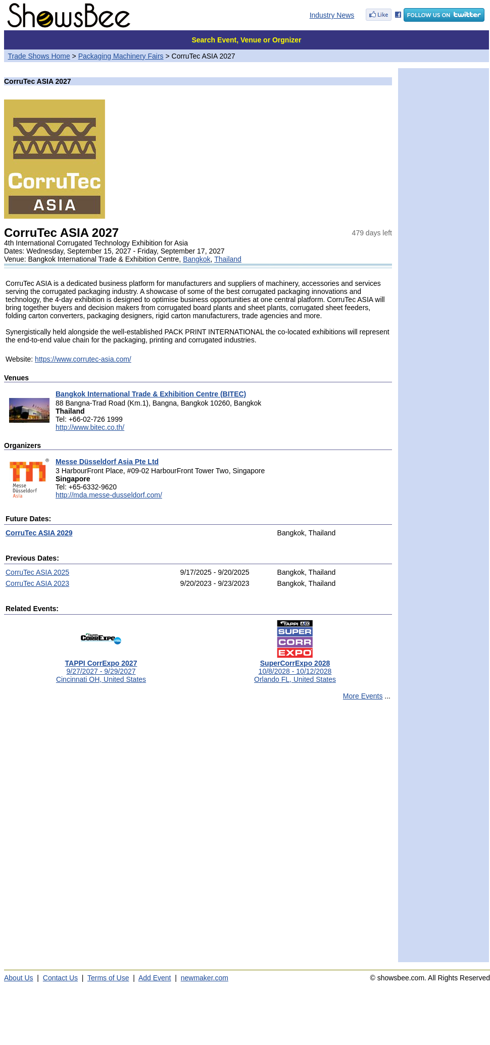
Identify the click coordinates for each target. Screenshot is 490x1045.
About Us (18, 978)
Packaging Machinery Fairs (121, 56)
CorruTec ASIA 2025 (37, 572)
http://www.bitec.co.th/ (90, 427)
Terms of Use (108, 978)
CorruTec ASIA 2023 (37, 583)
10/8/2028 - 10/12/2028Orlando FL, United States (295, 668)
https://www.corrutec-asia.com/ (83, 359)
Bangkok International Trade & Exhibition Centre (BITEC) (151, 394)
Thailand (227, 259)
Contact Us (60, 978)
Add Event (154, 978)
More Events (363, 696)
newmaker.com (204, 978)
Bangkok (196, 259)
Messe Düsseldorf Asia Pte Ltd (107, 462)
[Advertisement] (118, 835)
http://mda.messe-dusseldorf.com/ (109, 495)
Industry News (332, 15)
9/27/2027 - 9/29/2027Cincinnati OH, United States (101, 668)
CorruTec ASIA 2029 (39, 533)
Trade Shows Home (39, 56)
